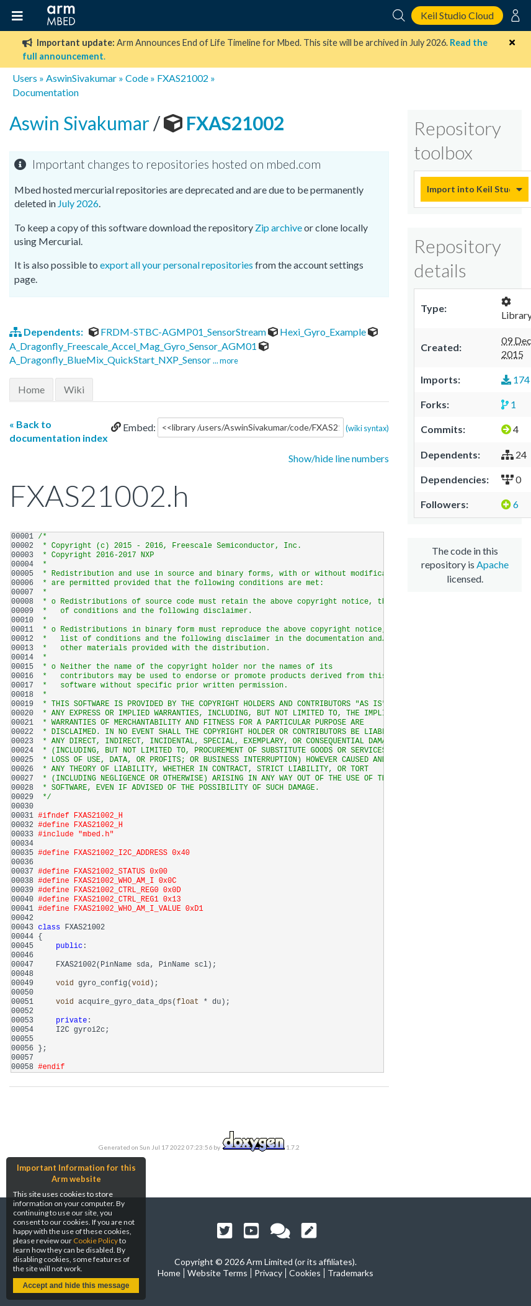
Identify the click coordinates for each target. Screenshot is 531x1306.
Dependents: (47, 332)
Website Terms (217, 1273)
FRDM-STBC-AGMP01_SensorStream (178, 332)
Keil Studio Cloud (457, 15)
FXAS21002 (182, 78)
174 (515, 379)
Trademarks (350, 1273)
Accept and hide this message (75, 1285)
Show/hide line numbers (338, 458)
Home (31, 389)
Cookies (305, 1273)
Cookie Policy (95, 1240)
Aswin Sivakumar (81, 123)
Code (136, 78)
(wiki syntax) (367, 427)
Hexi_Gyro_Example (318, 332)
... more (225, 360)
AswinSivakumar (81, 78)
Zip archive (278, 227)
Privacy (268, 1273)
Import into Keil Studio (468, 189)
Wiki (74, 389)
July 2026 (78, 203)
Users (24, 78)
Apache (492, 564)
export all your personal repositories (176, 265)
